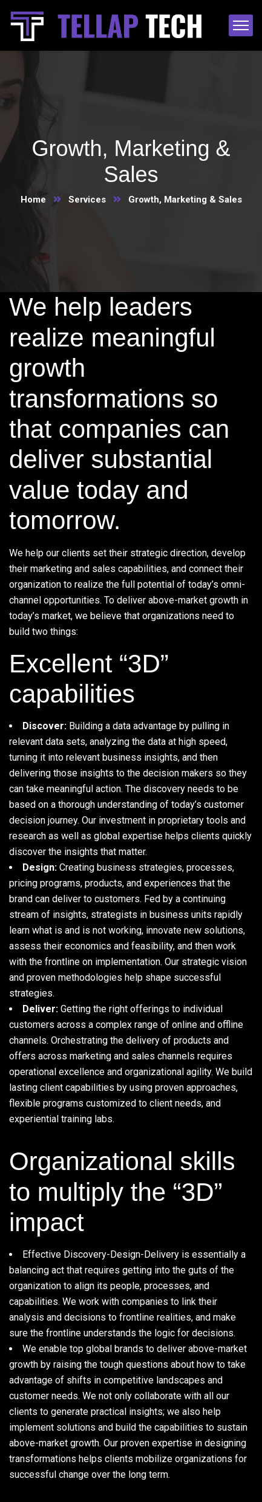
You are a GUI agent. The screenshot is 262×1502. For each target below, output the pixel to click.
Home (33, 199)
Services (87, 199)
